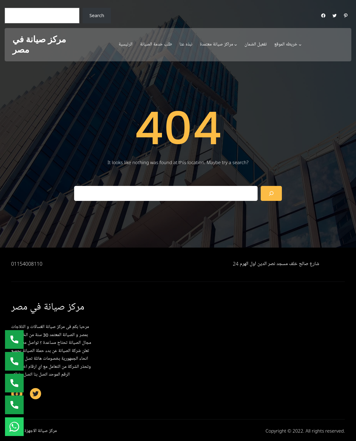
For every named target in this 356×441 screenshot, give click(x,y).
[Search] (271, 193)
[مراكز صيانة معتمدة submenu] (235, 44)
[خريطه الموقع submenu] (300, 44)
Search (96, 15)
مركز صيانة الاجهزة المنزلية (34, 431)
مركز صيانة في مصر (39, 44)
